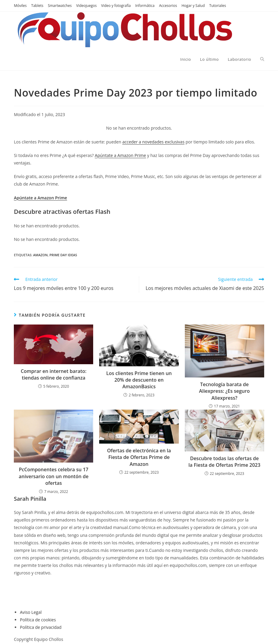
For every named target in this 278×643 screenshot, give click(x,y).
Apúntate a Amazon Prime (120, 155)
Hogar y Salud (193, 5)
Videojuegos (86, 5)
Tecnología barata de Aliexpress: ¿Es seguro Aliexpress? (224, 391)
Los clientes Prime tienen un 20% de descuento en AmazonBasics (139, 380)
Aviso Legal (30, 612)
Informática (144, 5)
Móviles (20, 5)
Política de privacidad (40, 627)
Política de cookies (38, 620)
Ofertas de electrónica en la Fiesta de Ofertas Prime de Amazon (139, 457)
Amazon (40, 255)
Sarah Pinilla (30, 498)
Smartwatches (60, 5)
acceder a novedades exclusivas (153, 142)
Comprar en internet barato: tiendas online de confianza (54, 374)
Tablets (37, 5)
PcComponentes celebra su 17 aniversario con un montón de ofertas (53, 476)
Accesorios (168, 5)
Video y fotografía (116, 5)
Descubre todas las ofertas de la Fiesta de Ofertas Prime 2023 (224, 461)
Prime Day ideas (63, 255)
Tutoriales (217, 5)
